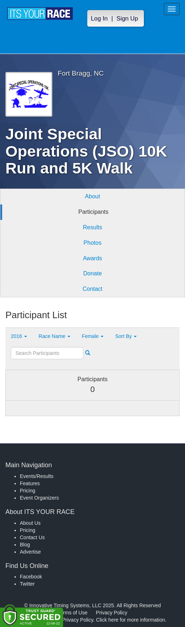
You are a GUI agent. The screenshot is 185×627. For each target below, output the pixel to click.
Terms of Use (72, 612)
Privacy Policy (111, 612)
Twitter (27, 584)
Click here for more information (130, 620)
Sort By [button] (126, 336)
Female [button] (93, 336)
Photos (93, 243)
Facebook (31, 576)
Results (92, 227)
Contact (92, 289)
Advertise (30, 552)
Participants (93, 212)
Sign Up (127, 18)
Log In (99, 18)
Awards (92, 258)
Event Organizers (39, 498)
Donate (92, 273)
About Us (30, 523)
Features (30, 483)
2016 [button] (19, 336)
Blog (25, 544)
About (92, 196)
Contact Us (32, 537)
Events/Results (36, 476)
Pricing (27, 490)
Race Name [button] (54, 336)
